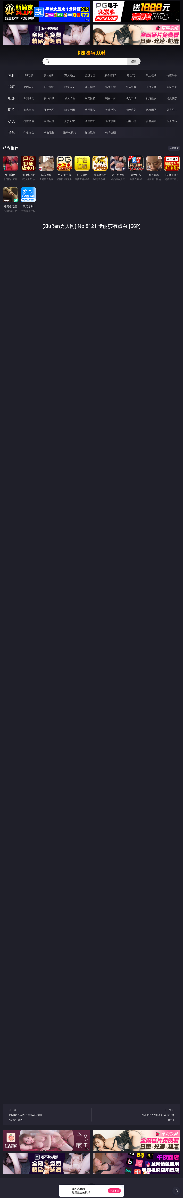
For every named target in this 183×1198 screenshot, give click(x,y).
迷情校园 (110, 121)
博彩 (11, 75)
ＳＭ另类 (171, 87)
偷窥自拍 (29, 109)
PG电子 (29, 75)
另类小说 (131, 121)
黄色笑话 (151, 121)
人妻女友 (69, 121)
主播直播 (151, 87)
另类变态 (171, 98)
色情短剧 (110, 132)
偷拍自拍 (49, 98)
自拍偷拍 (49, 87)
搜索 (134, 61)
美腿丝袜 (110, 109)
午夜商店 (29, 132)
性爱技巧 (171, 121)
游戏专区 (90, 75)
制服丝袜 (110, 98)
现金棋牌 (151, 75)
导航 (11, 132)
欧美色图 (69, 109)
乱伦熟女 (151, 98)
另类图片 (171, 109)
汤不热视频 (69, 132)
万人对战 (69, 75)
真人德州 (49, 75)
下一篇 (156, 1115)
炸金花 (131, 75)
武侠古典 (90, 121)
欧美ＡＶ (69, 87)
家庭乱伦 (49, 121)
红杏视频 (90, 132)
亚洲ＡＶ (29, 87)
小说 (11, 121)
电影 (11, 98)
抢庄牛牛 (171, 75)
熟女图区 (151, 109)
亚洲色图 (49, 109)
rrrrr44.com (91, 53)
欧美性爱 (90, 98)
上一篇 (27, 1115)
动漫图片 (90, 109)
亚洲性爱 (29, 98)
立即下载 (114, 1190)
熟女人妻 (110, 87)
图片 (11, 109)
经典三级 (131, 98)
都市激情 (29, 121)
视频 (11, 87)
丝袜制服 (131, 87)
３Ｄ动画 (90, 87)
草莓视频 (49, 132)
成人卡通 (69, 98)
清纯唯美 (131, 109)
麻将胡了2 (110, 75)
